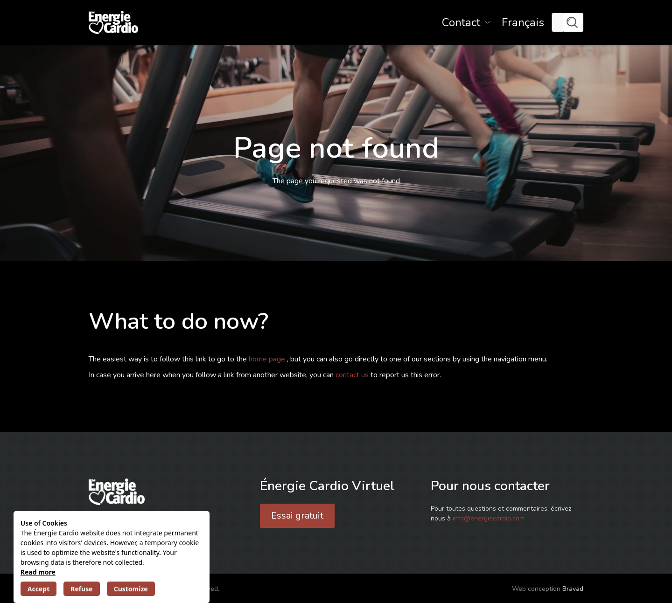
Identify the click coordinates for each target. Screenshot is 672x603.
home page (268, 359)
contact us (353, 375)
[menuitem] (523, 22)
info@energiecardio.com (489, 518)
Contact (461, 22)
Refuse (81, 588)
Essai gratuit (297, 515)
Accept (38, 588)
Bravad (572, 588)
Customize (131, 588)
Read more (38, 572)
